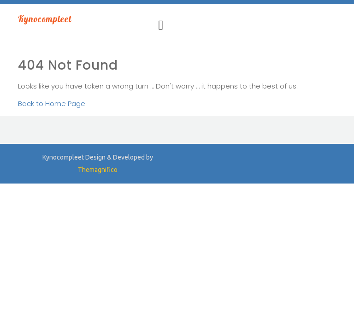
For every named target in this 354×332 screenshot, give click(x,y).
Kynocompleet (44, 18)
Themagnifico (98, 169)
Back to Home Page (51, 103)
